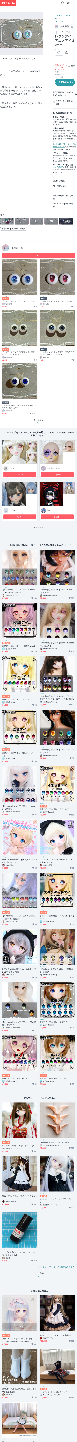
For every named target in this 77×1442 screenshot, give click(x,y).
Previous (4, 33)
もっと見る (38, 529)
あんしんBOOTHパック (61, 144)
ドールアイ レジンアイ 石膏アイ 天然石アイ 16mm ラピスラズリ (19, 406)
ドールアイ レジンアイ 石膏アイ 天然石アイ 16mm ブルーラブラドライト (57, 353)
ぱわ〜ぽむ (14, 510)
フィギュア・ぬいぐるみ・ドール (64, 16)
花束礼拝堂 (17, 248)
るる (49, 510)
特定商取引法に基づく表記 (63, 197)
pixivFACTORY (58, 167)
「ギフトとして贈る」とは (64, 102)
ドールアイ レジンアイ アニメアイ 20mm (18, 301)
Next (38, 33)
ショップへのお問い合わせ (63, 205)
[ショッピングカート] (68, 3)
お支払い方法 (61, 186)
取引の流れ (60, 181)
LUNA (12, 468)
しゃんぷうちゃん (54, 468)
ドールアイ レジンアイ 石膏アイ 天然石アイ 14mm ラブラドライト (19, 353)
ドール (61, 22)
